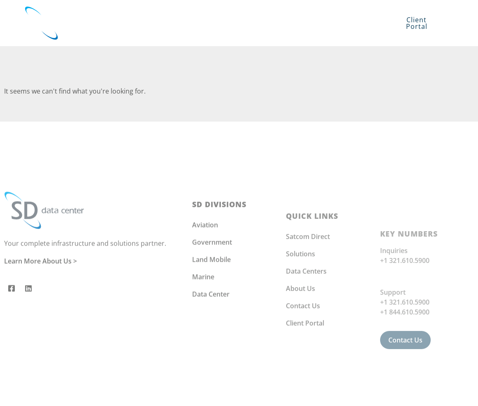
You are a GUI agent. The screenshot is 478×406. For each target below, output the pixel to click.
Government (212, 274)
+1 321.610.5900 (404, 301)
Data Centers (306, 309)
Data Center (211, 326)
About (333, 13)
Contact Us (303, 344)
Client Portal (305, 361)
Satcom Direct (308, 275)
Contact (249, 32)
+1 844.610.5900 (404, 353)
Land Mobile (211, 292)
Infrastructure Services (243, 13)
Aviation (205, 257)
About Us (300, 327)
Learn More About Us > (40, 287)
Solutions (148, 13)
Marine (203, 309)
